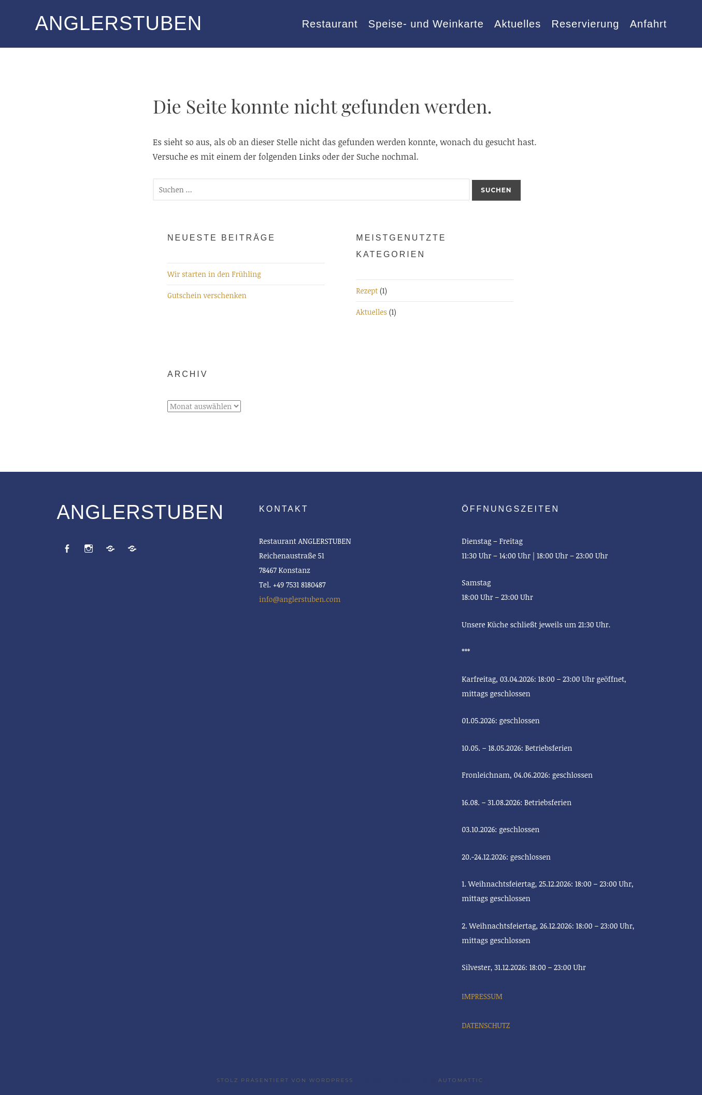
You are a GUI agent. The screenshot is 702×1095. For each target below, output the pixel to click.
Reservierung (586, 24)
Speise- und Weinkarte (426, 24)
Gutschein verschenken (207, 295)
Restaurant (330, 24)
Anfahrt (648, 24)
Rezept (367, 291)
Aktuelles (517, 24)
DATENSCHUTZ (486, 1025)
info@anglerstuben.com (299, 599)
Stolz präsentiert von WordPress (285, 1080)
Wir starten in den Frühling (214, 274)
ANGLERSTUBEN (118, 23)
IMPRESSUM (482, 996)
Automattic (460, 1080)
